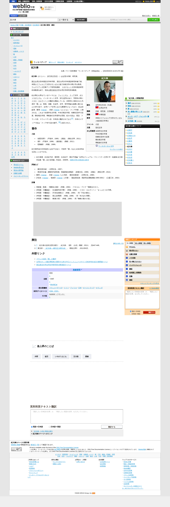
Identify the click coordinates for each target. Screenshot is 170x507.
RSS (93, 493)
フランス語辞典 (129, 475)
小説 (97, 124)
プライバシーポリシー (36, 470)
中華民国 (102, 114)
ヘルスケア (17, 71)
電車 (14, 48)
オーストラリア (89, 288)
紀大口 (129, 149)
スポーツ (16, 77)
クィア (72, 95)
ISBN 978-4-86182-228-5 (79, 160)
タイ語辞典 (127, 479)
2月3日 (103, 105)
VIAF (52, 279)
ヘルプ (158, 1)
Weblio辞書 (142, 449)
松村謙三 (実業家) (135, 272)
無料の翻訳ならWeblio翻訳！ (49, 8)
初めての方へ (146, 15)
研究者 (102, 111)
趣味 (14, 74)
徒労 (46, 356)
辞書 (13, 1)
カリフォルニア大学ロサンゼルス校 (48, 84)
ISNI (51, 273)
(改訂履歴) (57, 449)
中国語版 (43, 110)
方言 (14, 88)
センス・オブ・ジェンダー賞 (138, 116)
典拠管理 (76, 270)
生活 (14, 68)
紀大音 (129, 155)
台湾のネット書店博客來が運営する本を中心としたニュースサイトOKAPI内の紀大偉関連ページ (72, 262)
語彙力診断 (18, 173)
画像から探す (57, 464)
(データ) (59, 288)
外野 (36, 356)
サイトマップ (33, 472)
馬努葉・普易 (41, 187)
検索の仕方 (32, 464)
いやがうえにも (61, 356)
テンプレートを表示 (116, 149)
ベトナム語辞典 (129, 481)
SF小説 (62, 98)
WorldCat (53, 285)
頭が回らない (133, 250)
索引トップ (52, 62)
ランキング (69, 62)
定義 (130, 276)
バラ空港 (132, 258)
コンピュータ (18, 46)
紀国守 (129, 130)
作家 (97, 111)
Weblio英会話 (19, 167)
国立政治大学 (55, 90)
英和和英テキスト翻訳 (43, 406)
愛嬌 (87, 356)
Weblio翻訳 (127, 468)
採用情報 (103, 466)
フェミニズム (63, 95)
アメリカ (73, 288)
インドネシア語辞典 (130, 477)
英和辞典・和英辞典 (130, 466)
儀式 (129, 103)
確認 (130, 280)
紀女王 (129, 163)
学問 (14, 63)
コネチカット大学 (68, 87)
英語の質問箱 (18, 170)
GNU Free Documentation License (67, 447)
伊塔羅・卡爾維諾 (43, 190)
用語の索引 (60, 62)
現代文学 (99, 127)
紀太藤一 (130, 160)
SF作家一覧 (132, 121)
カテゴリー (78, 62)
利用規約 (32, 468)
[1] (72, 118)
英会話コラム (18, 165)
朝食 (129, 106)
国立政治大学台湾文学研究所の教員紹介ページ (53, 265)
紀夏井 (129, 141)
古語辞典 (69, 1)
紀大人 (129, 144)
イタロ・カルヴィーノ (40, 101)
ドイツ (66, 288)
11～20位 (138, 243)
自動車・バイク (18, 51)
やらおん (132, 247)
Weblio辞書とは (34, 461)
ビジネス (16, 40)
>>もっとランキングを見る (149, 283)
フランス (52, 288)
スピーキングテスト (21, 176)
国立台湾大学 (37, 81)
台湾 (100, 108)
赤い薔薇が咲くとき (135, 112)
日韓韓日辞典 (59, 1)
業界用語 (16, 43)
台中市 (104, 108)
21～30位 (147, 243)
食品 (14, 82)
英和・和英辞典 (37, 1)
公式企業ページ (105, 461)
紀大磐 (129, 152)
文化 (14, 65)
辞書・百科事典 (25, 25)
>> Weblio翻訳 (154, 288)
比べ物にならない (135, 261)
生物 (14, 80)
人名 (14, 85)
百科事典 (36, 25)
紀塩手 (129, 138)
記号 (13, 157)
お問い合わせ (80, 461)
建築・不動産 (18, 60)
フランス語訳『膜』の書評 (46, 259)
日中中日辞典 (49, 1)
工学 (14, 57)
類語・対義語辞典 (24, 1)
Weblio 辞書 (149, 1)
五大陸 (75, 356)
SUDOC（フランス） (57, 294)
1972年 (98, 105)
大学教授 (110, 111)
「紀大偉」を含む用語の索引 (43, 431)
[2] (59, 122)
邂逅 (130, 269)
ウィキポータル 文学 (106, 146)
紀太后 (129, 157)
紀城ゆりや (131, 136)
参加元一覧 (155, 15)
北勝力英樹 (133, 254)
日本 (80, 288)
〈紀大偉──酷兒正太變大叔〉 (55, 248)
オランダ (99, 288)
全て (12, 37)
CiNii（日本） (54, 291)
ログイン (138, 1)
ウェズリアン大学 (38, 87)
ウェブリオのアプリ (59, 461)
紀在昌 (129, 133)
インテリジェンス (135, 265)
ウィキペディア (40, 62)
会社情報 (103, 464)
